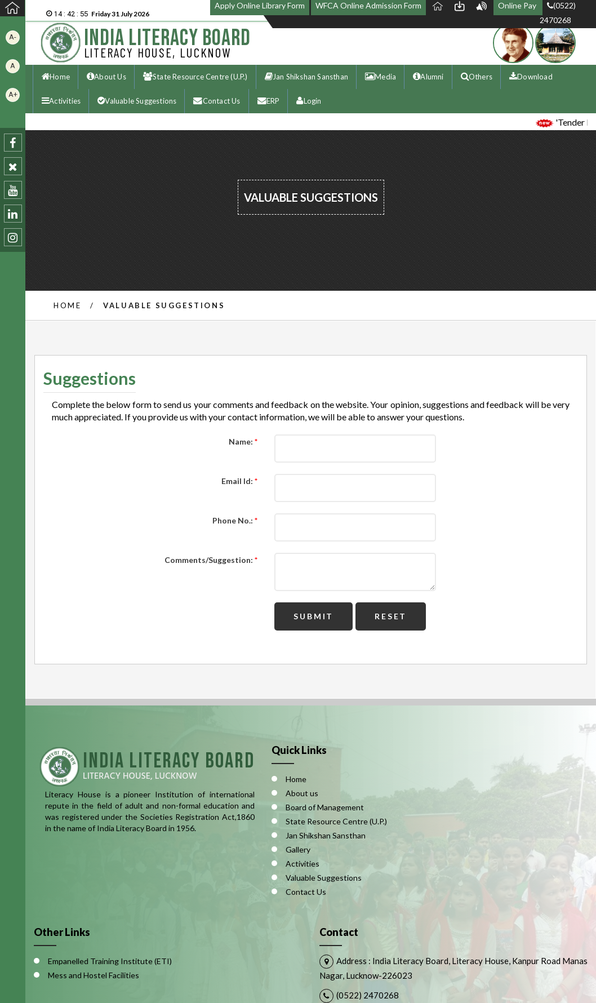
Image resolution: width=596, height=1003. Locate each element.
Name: (243, 441)
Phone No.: (234, 520)
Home (67, 305)
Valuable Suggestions (324, 877)
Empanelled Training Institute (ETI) (110, 961)
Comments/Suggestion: (210, 560)
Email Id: (239, 481)
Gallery (298, 849)
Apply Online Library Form (260, 5)
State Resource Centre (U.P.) (336, 821)
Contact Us (306, 892)
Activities (302, 863)
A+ (12, 94)
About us (302, 793)
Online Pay (518, 5)
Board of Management (325, 807)
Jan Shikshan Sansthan (326, 835)
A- (12, 37)
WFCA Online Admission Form (368, 5)
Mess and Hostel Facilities (93, 975)
